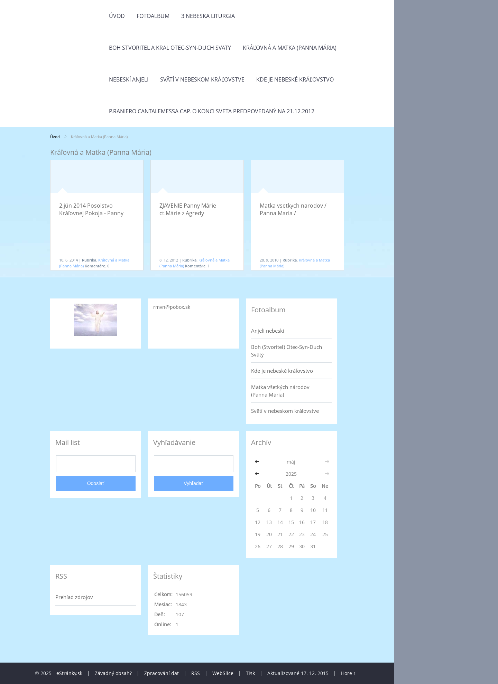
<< (257, 461)
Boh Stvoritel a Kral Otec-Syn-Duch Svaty (170, 47)
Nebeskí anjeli (128, 79)
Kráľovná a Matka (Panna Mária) (289, 47)
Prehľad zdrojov (74, 596)
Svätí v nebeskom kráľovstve (202, 79)
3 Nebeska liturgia (208, 16)
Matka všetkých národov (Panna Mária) (280, 390)
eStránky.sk (69, 673)
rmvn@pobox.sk (171, 307)
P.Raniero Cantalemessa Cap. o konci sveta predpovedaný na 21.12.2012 (211, 111)
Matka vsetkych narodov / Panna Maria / (293, 209)
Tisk (250, 673)
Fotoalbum (153, 16)
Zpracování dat (161, 673)
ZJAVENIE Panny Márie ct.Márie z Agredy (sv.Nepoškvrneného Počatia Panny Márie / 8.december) (196, 217)
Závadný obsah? (113, 673)
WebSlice (222, 673)
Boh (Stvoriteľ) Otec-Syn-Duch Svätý (286, 350)
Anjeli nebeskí (267, 330)
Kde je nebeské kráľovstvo (295, 79)
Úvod (117, 16)
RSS (195, 673)
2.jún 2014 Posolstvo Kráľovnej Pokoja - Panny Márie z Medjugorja (91, 213)
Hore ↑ (348, 673)
